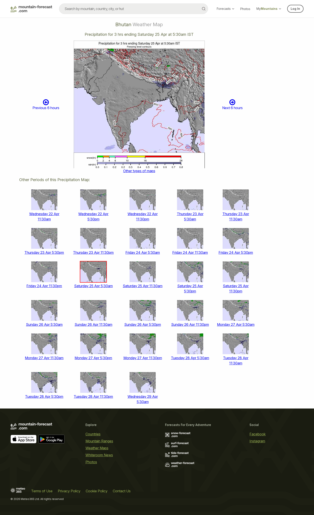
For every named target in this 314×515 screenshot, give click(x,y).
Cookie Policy (97, 491)
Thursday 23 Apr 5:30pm (44, 252)
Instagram (257, 441)
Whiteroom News (99, 455)
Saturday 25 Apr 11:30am (142, 286)
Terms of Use (42, 491)
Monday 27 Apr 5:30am (235, 324)
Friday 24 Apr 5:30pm (235, 252)
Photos (245, 9)
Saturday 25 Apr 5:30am (93, 286)
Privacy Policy (69, 491)
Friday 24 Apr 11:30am (190, 252)
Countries (93, 434)
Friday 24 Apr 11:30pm (44, 286)
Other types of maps (139, 171)
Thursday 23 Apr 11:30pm (93, 252)
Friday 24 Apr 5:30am (142, 252)
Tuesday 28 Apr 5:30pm (44, 396)
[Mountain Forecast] (31, 8)
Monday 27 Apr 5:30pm (93, 358)
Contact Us (122, 491)
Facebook (257, 434)
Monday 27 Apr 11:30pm (142, 358)
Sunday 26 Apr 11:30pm (190, 324)
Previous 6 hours (45, 104)
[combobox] (133, 8)
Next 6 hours (232, 104)
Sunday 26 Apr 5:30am (44, 324)
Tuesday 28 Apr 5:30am (190, 358)
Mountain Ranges (99, 441)
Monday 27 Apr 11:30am (44, 358)
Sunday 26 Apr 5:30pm (142, 324)
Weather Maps (96, 448)
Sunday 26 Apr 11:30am (93, 324)
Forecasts (225, 8)
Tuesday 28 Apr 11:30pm (93, 396)
